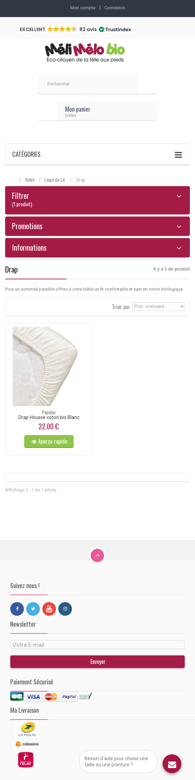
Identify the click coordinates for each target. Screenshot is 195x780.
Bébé (29, 179)
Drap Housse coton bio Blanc (48, 417)
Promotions (27, 225)
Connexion (114, 7)
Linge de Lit (54, 179)
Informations (29, 247)
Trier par (121, 306)
